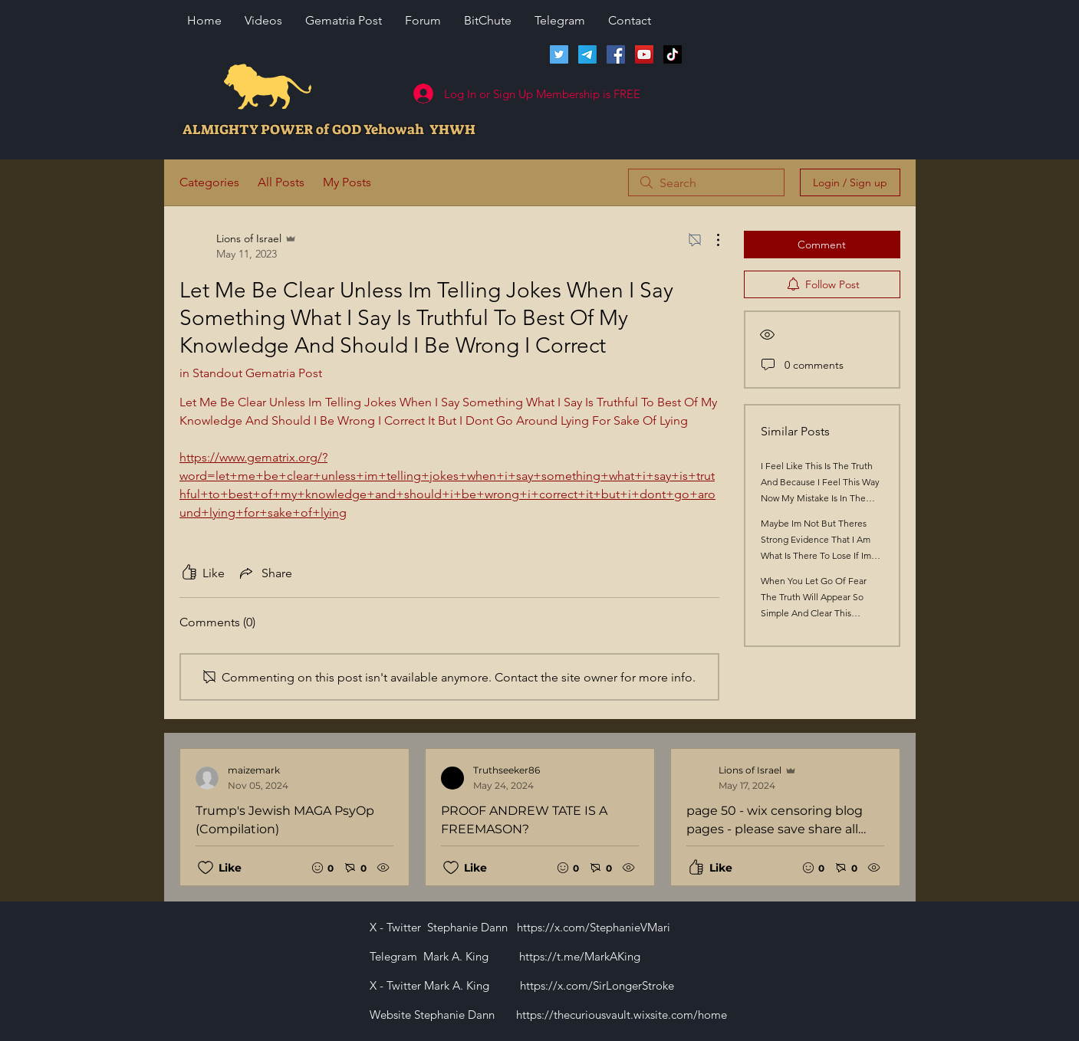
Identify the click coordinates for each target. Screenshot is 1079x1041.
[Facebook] (616, 54)
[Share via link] (264, 572)
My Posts (347, 182)
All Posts (281, 182)
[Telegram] (587, 54)
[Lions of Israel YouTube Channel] (644, 54)
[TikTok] (672, 54)
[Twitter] (559, 54)
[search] (706, 182)
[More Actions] (710, 240)
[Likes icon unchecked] (205, 868)
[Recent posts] (540, 817)
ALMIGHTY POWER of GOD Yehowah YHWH (329, 129)
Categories (209, 182)
